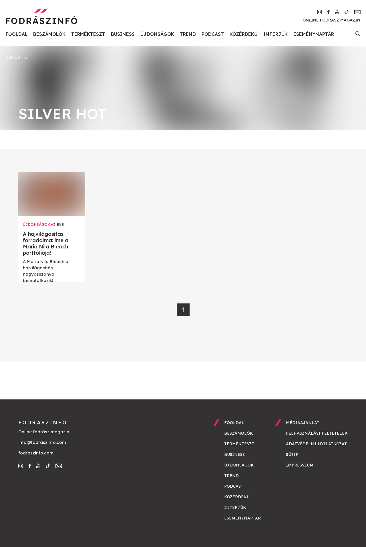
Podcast (213, 34)
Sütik (292, 454)
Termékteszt (88, 34)
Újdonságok (157, 34)
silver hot (18, 57)
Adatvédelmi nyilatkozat (316, 443)
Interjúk (275, 34)
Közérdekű (244, 34)
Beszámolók (49, 34)
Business (123, 34)
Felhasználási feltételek (317, 433)
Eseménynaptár (313, 34)
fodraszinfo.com (35, 453)
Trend (188, 34)
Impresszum (299, 465)
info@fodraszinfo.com (42, 442)
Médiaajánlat (302, 422)
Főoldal (16, 34)
